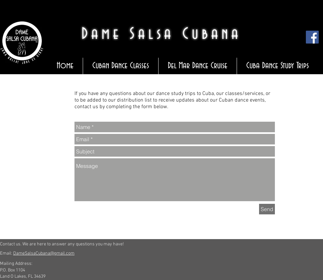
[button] (120, 66)
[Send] (267, 209)
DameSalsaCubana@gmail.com (43, 253)
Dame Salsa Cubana (161, 34)
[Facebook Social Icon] (312, 37)
